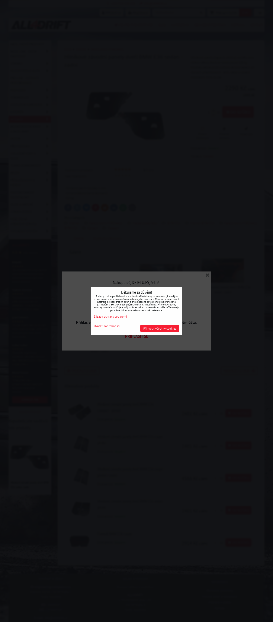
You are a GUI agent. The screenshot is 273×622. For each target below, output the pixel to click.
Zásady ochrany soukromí (110, 316)
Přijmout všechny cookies (159, 328)
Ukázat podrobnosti (107, 326)
